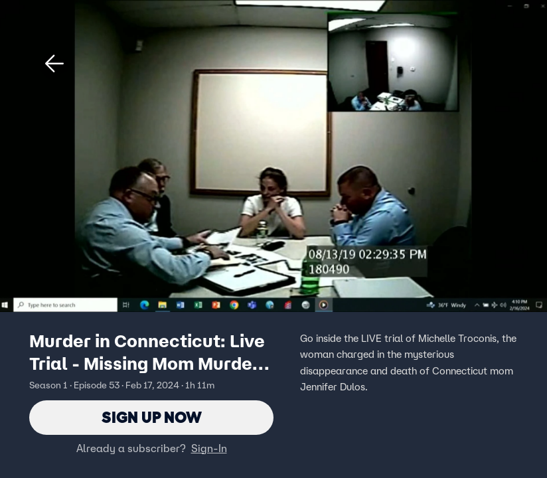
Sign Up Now (152, 417)
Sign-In (209, 448)
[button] (54, 63)
